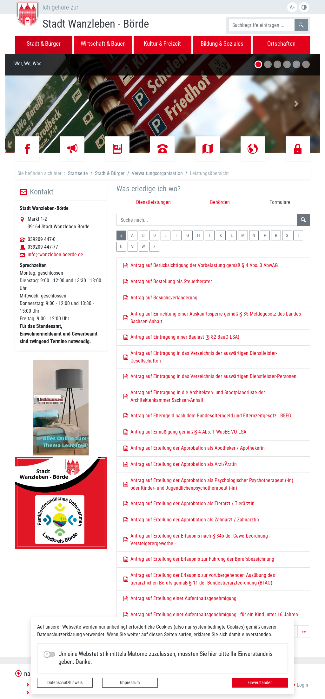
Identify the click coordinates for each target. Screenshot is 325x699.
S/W (304, 7)
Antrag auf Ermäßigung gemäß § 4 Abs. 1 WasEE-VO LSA (185, 432)
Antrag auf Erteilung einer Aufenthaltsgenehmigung (180, 598)
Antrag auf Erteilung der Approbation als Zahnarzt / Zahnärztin (191, 520)
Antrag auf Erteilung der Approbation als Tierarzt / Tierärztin (189, 503)
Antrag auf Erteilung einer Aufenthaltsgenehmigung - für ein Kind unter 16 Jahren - (212, 614)
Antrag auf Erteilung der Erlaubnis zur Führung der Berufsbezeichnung (199, 559)
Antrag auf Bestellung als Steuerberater (167, 281)
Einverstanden (260, 682)
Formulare (279, 202)
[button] (28, 103)
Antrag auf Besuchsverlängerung (160, 298)
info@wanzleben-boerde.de (55, 254)
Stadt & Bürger (110, 173)
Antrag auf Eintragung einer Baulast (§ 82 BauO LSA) (181, 337)
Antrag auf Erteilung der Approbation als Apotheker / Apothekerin (194, 448)
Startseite (78, 173)
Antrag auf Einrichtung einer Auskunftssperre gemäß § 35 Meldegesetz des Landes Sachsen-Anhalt (212, 317)
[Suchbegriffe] (261, 25)
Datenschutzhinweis (65, 682)
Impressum (130, 682)
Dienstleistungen (153, 202)
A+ (292, 7)
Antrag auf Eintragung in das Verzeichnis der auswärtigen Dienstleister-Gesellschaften (200, 357)
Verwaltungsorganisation (157, 173)
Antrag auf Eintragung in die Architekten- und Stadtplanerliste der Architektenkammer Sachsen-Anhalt (194, 396)
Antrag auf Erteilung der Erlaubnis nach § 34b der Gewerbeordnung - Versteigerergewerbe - (197, 539)
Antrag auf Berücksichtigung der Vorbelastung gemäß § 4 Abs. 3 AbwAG (200, 265)
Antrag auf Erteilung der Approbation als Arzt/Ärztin (180, 464)
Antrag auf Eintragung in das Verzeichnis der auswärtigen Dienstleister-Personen (210, 376)
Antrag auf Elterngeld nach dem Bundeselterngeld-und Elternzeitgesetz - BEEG (207, 416)
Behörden (220, 202)
